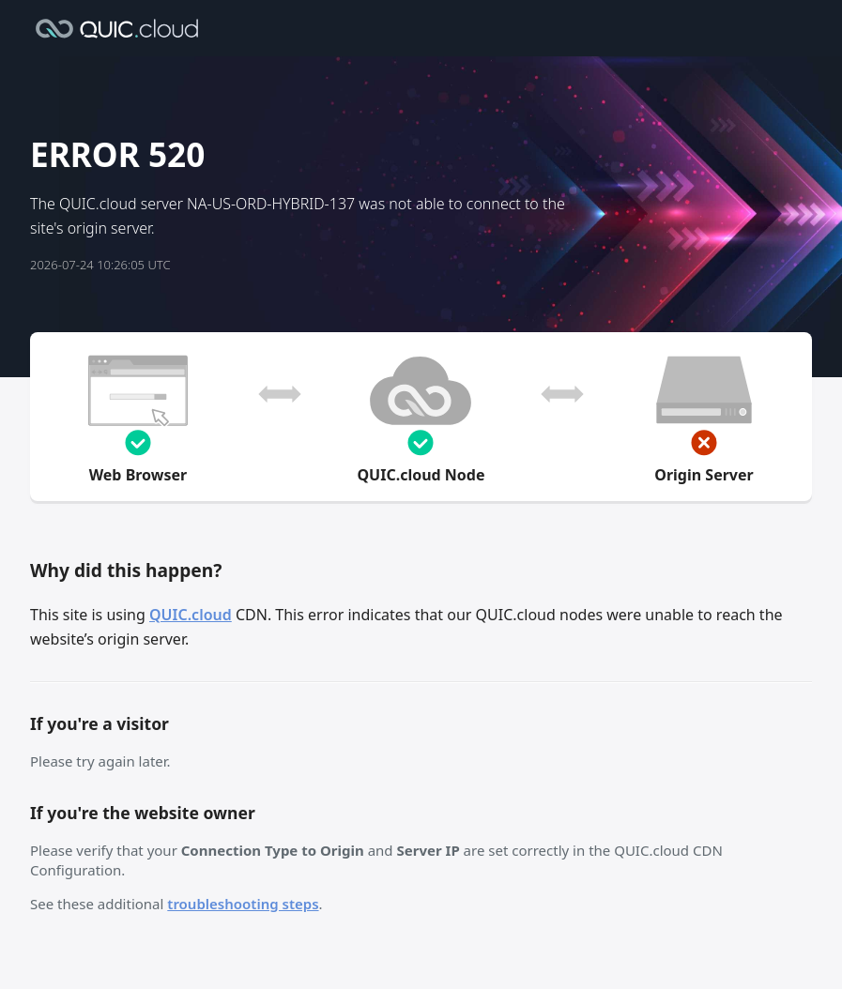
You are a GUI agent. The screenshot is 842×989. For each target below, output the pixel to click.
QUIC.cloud (190, 614)
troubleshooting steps (242, 903)
